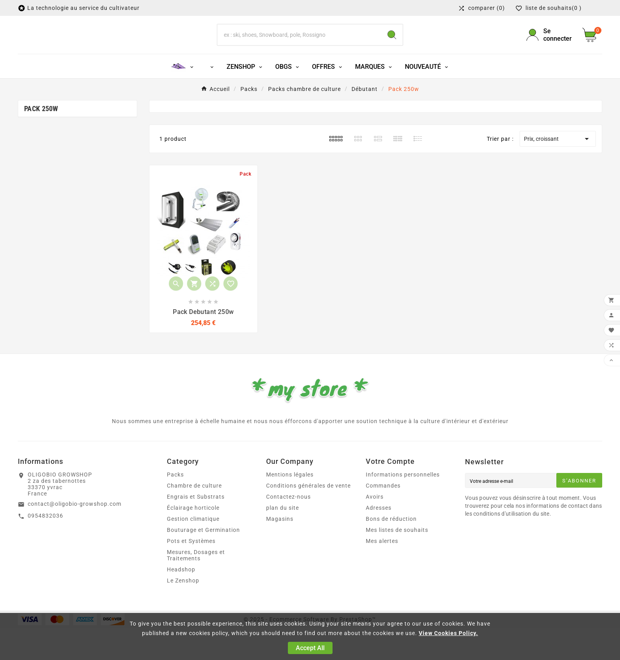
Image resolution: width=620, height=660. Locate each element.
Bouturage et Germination (203, 562)
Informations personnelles (403, 506)
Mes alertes (382, 573)
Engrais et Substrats (196, 529)
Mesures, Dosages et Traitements (196, 587)
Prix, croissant (557, 170)
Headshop (181, 601)
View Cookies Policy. (448, 633)
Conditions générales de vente (308, 517)
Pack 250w (41, 140)
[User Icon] (549, 50)
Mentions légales (290, 506)
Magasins (279, 551)
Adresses (378, 540)
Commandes (383, 517)
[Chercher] (299, 50)
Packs (175, 506)
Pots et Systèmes (191, 573)
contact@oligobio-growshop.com (74, 536)
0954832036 (45, 547)
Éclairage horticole (193, 540)
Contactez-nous (288, 529)
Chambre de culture (194, 517)
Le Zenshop (183, 612)
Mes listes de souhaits (397, 562)
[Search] (392, 50)
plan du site (282, 540)
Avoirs (375, 529)
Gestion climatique (193, 551)
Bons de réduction (391, 551)
